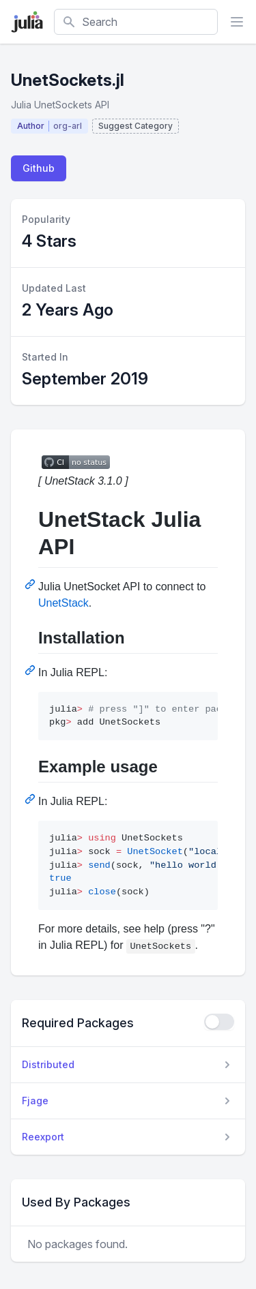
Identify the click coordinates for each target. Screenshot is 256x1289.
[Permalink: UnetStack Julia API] (31, 584)
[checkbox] (219, 1022)
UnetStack (63, 603)
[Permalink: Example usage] (31, 798)
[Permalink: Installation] (31, 670)
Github (39, 168)
